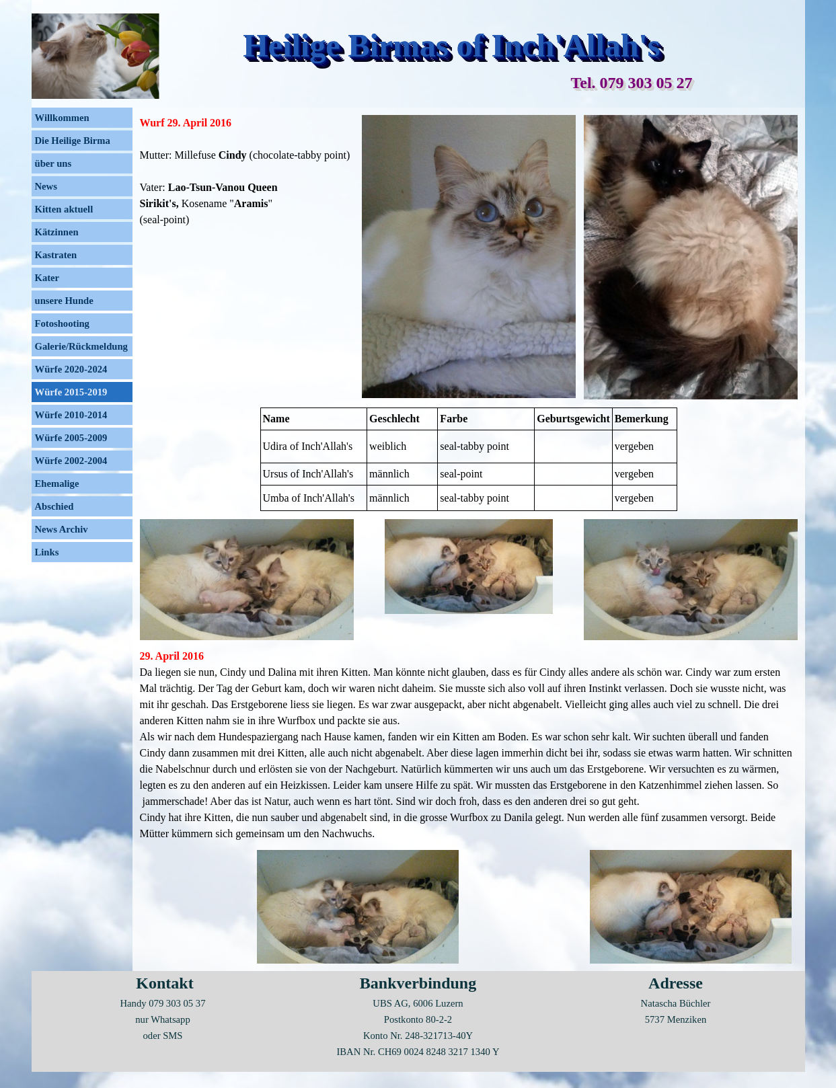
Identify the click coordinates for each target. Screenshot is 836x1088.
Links (47, 552)
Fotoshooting (62, 323)
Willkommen (62, 117)
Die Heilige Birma (72, 140)
